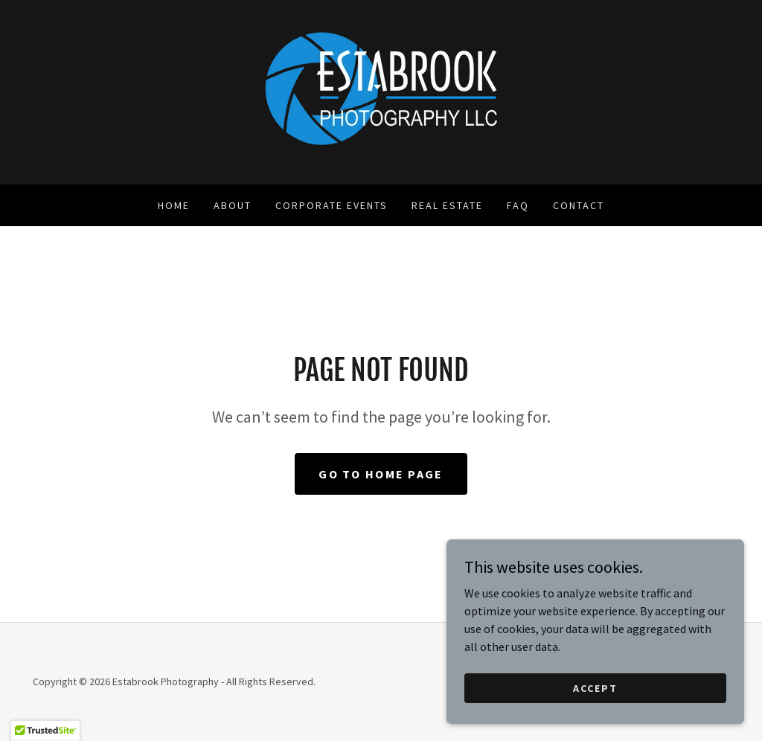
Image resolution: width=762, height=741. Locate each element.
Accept (595, 718)
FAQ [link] (518, 205)
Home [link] (174, 205)
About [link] (233, 205)
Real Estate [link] (447, 205)
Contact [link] (578, 205)
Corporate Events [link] (331, 205)
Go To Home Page (380, 473)
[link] (381, 90)
